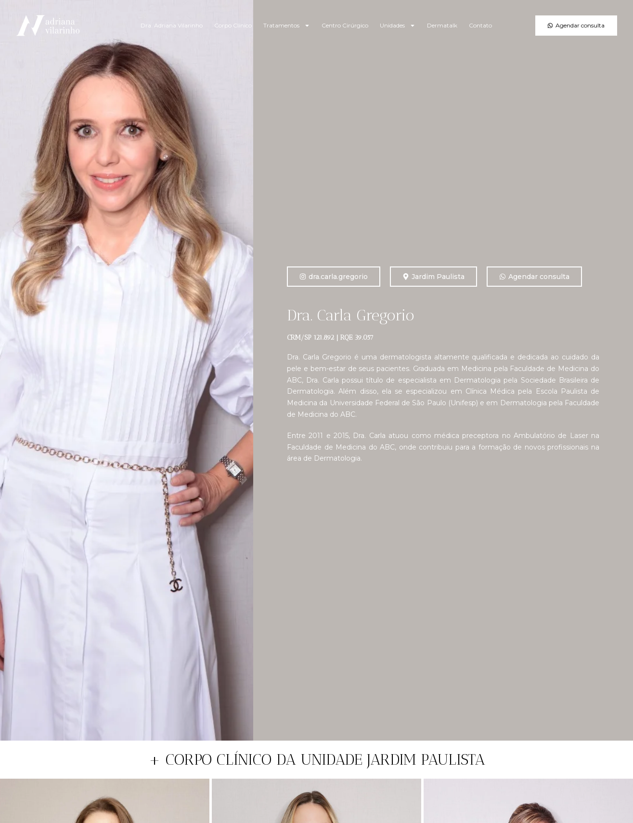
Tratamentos (286, 25)
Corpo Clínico (233, 25)
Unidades (397, 25)
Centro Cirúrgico (345, 25)
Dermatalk (442, 25)
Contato (480, 25)
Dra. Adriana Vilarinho (172, 25)
